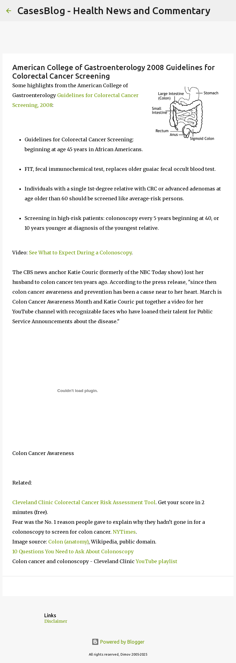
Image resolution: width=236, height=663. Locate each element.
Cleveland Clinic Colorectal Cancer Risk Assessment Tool (83, 502)
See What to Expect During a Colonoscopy (80, 252)
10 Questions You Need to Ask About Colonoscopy (73, 551)
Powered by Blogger (118, 642)
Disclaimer (55, 621)
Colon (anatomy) (68, 542)
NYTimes (124, 532)
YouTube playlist (156, 561)
